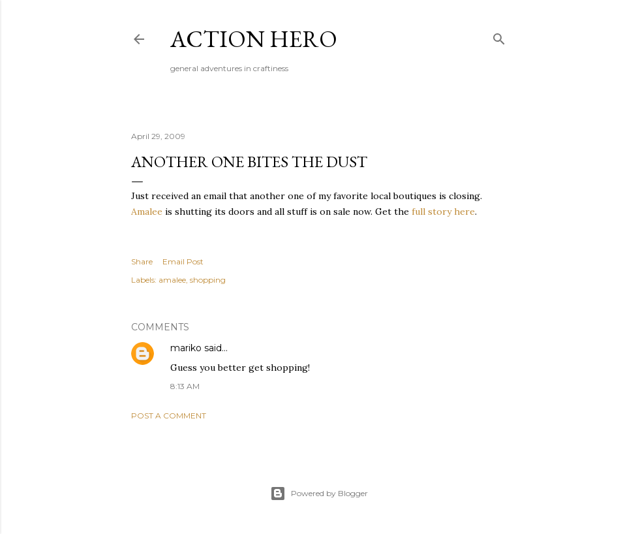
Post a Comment (168, 415)
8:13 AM (185, 386)
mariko (186, 348)
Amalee (146, 211)
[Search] (499, 36)
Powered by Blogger (319, 493)
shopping (208, 280)
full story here (443, 211)
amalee (172, 280)
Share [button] (142, 261)
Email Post (183, 261)
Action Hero (253, 39)
